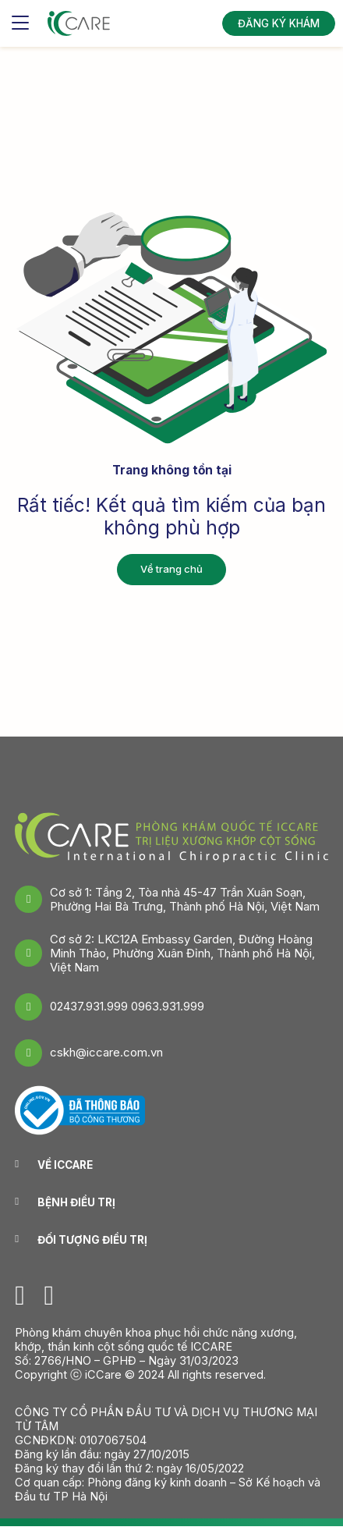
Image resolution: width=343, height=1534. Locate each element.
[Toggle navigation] (20, 23)
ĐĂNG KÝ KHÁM (279, 23)
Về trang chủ (171, 569)
